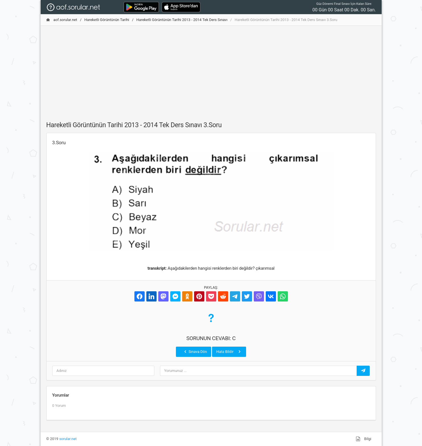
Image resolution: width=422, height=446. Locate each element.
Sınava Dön (195, 351)
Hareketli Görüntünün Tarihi (106, 20)
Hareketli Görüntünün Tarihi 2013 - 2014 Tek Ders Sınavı (182, 20)
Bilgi (363, 439)
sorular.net (67, 439)
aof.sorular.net (61, 20)
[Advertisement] (211, 70)
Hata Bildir (229, 351)
